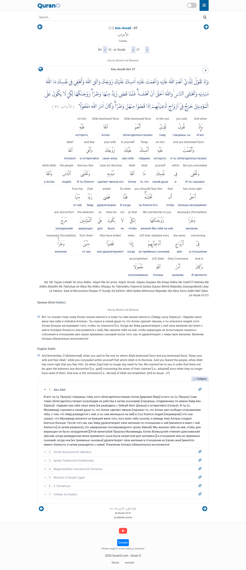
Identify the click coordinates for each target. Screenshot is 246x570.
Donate (123, 542)
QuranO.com (120, 555)
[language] (40, 70)
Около (115, 562)
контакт (129, 562)
